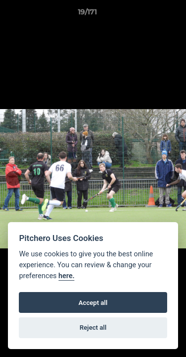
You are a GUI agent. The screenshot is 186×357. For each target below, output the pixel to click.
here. (67, 276)
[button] (150, 14)
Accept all (92, 302)
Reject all (92, 327)
